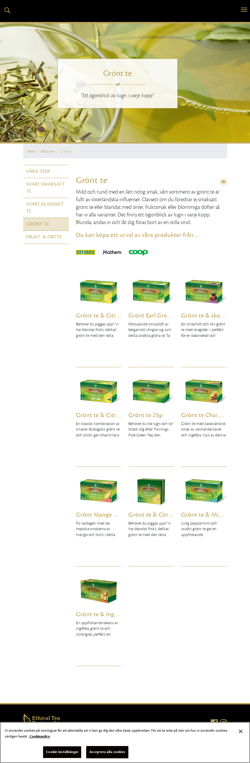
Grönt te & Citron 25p (99, 316)
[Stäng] (240, 731)
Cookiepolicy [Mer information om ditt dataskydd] (39, 736)
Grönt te (66, 151)
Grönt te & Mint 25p (204, 515)
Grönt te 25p (145, 415)
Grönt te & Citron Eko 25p (99, 415)
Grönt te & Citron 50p (151, 515)
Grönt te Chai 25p (204, 415)
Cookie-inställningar (62, 752)
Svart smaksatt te (45, 187)
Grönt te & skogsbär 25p (204, 316)
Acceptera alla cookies (107, 752)
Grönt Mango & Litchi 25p (99, 515)
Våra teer (47, 151)
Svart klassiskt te (45, 207)
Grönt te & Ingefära (99, 614)
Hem (31, 151)
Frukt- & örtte (44, 237)
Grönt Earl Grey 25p (151, 316)
